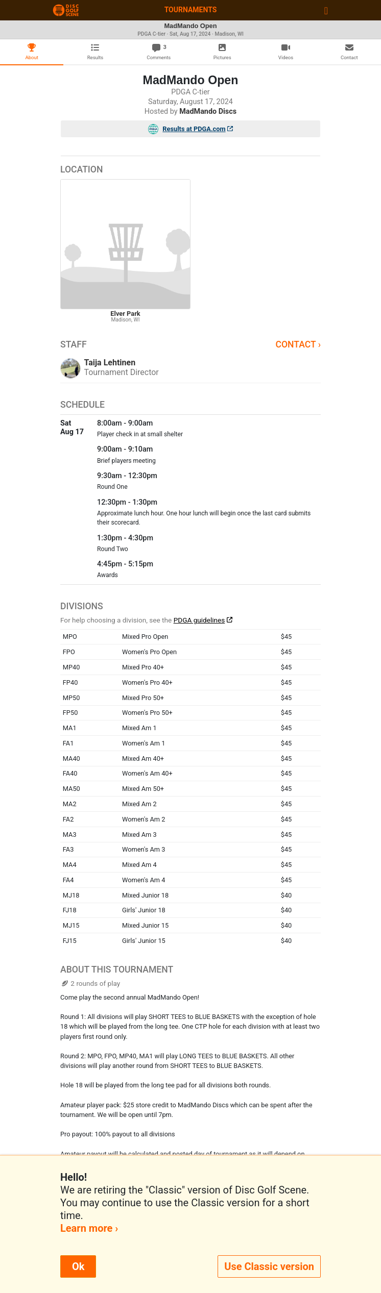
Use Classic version (269, 1266)
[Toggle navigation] (326, 10)
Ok (78, 1266)
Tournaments (190, 10)
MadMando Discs (207, 111)
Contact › (298, 344)
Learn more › (89, 1228)
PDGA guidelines (199, 620)
